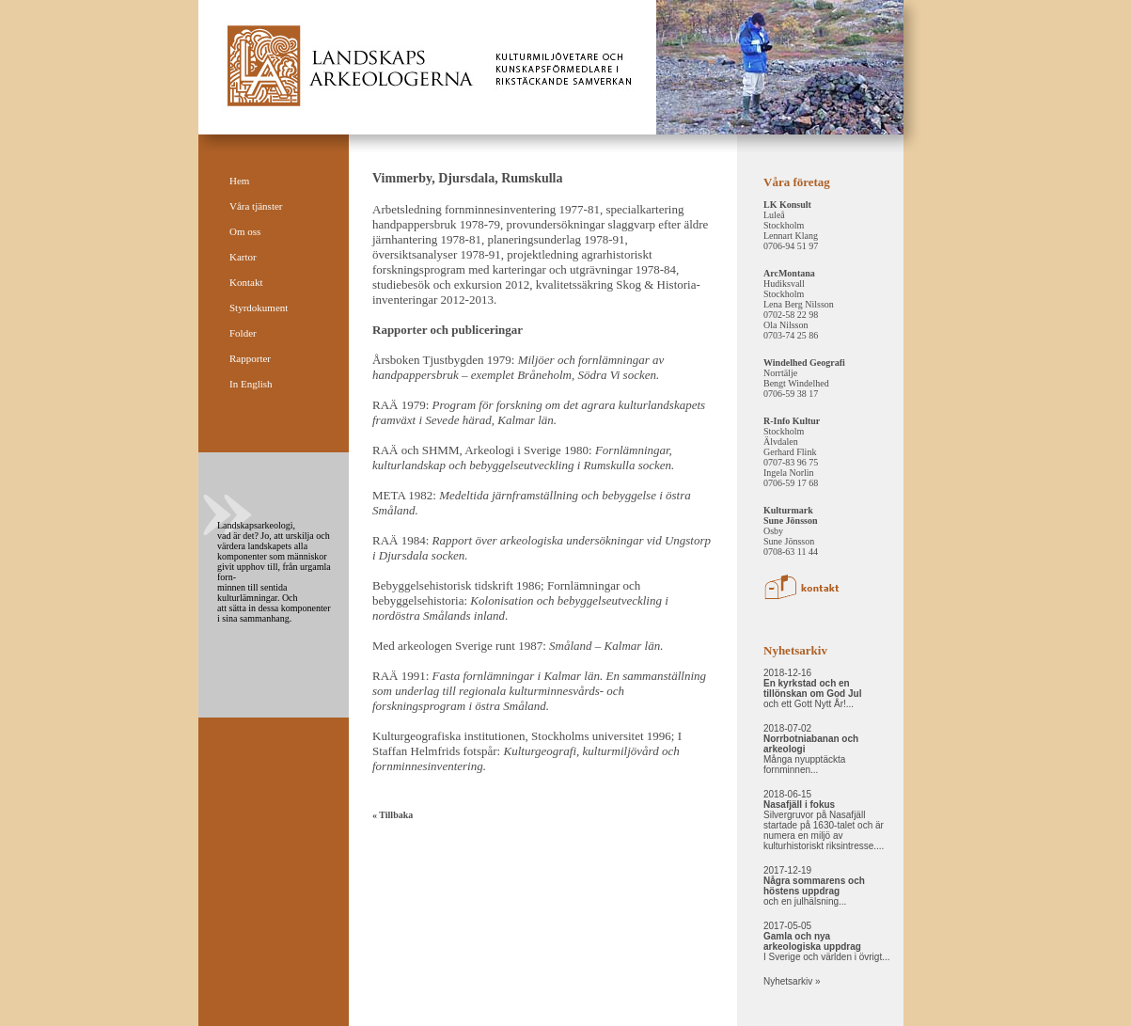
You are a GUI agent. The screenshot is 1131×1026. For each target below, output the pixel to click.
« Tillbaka (392, 815)
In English (251, 383)
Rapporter (250, 358)
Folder (243, 333)
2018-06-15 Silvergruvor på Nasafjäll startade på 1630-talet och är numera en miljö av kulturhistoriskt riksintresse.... (823, 820)
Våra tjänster (256, 206)
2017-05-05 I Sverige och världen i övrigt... (826, 941)
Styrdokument (258, 307)
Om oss (244, 231)
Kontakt (245, 282)
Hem (239, 180)
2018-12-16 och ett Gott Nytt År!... (812, 688)
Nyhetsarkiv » (792, 981)
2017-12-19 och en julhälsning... (814, 886)
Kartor (243, 256)
